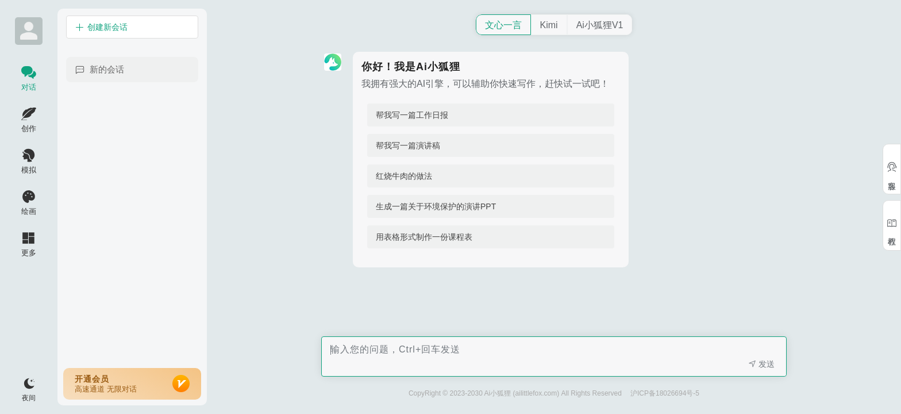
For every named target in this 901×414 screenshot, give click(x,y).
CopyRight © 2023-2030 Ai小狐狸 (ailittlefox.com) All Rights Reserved (515, 393)
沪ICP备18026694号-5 (664, 393)
